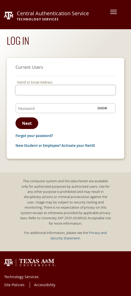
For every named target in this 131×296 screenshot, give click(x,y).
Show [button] (102, 108)
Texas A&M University (30, 262)
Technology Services (21, 276)
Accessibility (44, 284)
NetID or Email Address (34, 82)
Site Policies (14, 284)
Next (27, 123)
